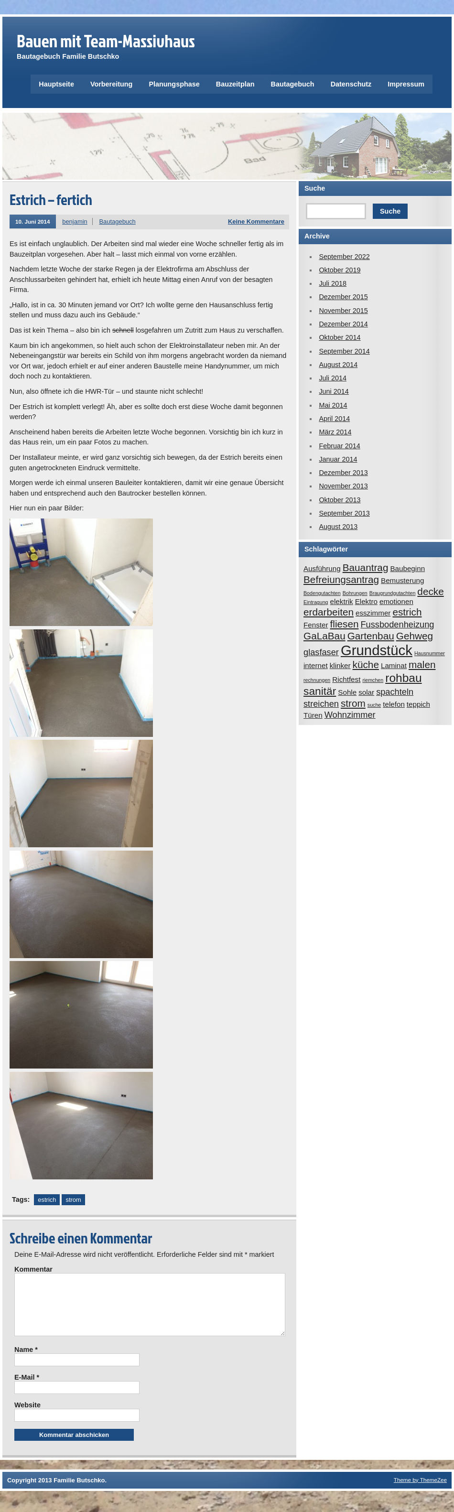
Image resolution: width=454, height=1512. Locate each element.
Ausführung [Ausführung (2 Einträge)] (322, 568)
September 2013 (344, 513)
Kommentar (33, 1269)
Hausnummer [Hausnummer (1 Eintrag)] (429, 653)
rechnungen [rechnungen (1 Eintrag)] (316, 680)
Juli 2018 (332, 283)
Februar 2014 (339, 446)
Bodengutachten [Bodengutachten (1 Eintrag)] (322, 593)
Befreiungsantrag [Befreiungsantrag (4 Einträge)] (341, 579)
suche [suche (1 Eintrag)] (374, 705)
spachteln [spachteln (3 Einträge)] (394, 692)
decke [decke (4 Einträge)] (430, 591)
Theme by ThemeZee (420, 1491)
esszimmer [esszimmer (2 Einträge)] (373, 613)
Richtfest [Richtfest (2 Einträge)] (346, 679)
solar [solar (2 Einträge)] (366, 692)
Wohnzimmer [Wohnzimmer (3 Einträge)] (350, 715)
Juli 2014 (332, 378)
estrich (47, 1199)
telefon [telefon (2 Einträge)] (394, 704)
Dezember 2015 (343, 297)
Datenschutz (351, 84)
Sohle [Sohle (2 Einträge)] (347, 692)
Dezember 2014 (343, 324)
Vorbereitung (111, 84)
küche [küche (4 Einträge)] (366, 664)
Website (27, 1416)
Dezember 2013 (343, 472)
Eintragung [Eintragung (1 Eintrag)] (315, 602)
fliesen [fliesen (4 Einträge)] (344, 623)
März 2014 (335, 432)
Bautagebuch (292, 84)
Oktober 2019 (339, 270)
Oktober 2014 (339, 337)
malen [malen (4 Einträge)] (422, 664)
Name (26, 1361)
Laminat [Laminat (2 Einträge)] (394, 665)
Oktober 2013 (339, 500)
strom (73, 1199)
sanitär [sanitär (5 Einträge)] (319, 691)
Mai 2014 (333, 405)
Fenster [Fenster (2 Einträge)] (315, 625)
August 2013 (338, 526)
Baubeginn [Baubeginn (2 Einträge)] (407, 568)
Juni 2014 (333, 391)
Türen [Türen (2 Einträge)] (313, 715)
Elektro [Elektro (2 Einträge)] (366, 601)
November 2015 (343, 310)
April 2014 (334, 418)
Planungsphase (174, 84)
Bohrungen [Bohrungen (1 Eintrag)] (355, 593)
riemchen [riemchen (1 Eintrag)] (372, 680)
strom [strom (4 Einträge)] (353, 703)
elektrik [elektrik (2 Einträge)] (341, 601)
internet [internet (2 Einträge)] (315, 665)
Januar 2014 (338, 459)
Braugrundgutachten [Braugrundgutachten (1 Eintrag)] (392, 593)
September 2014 (344, 351)
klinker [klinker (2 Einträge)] (340, 665)
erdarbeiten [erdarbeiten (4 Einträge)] (328, 611)
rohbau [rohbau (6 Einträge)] (403, 677)
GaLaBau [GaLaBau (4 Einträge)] (324, 635)
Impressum (406, 84)
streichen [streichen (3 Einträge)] (321, 704)
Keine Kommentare (256, 221)
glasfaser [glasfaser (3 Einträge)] (321, 652)
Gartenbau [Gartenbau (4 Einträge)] (370, 635)
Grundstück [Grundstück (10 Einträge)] (376, 650)
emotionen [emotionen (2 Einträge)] (396, 601)
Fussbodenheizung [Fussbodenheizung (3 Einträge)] (397, 624)
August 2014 (338, 364)
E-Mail (26, 1389)
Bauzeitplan (235, 84)
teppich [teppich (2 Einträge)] (418, 704)
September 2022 (344, 256)
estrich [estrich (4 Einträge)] (407, 611)
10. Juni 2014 (32, 221)
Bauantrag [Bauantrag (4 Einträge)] (366, 567)
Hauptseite (56, 84)
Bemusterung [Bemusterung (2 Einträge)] (402, 580)
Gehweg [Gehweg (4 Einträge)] (414, 635)
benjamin (74, 221)
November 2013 (343, 486)
